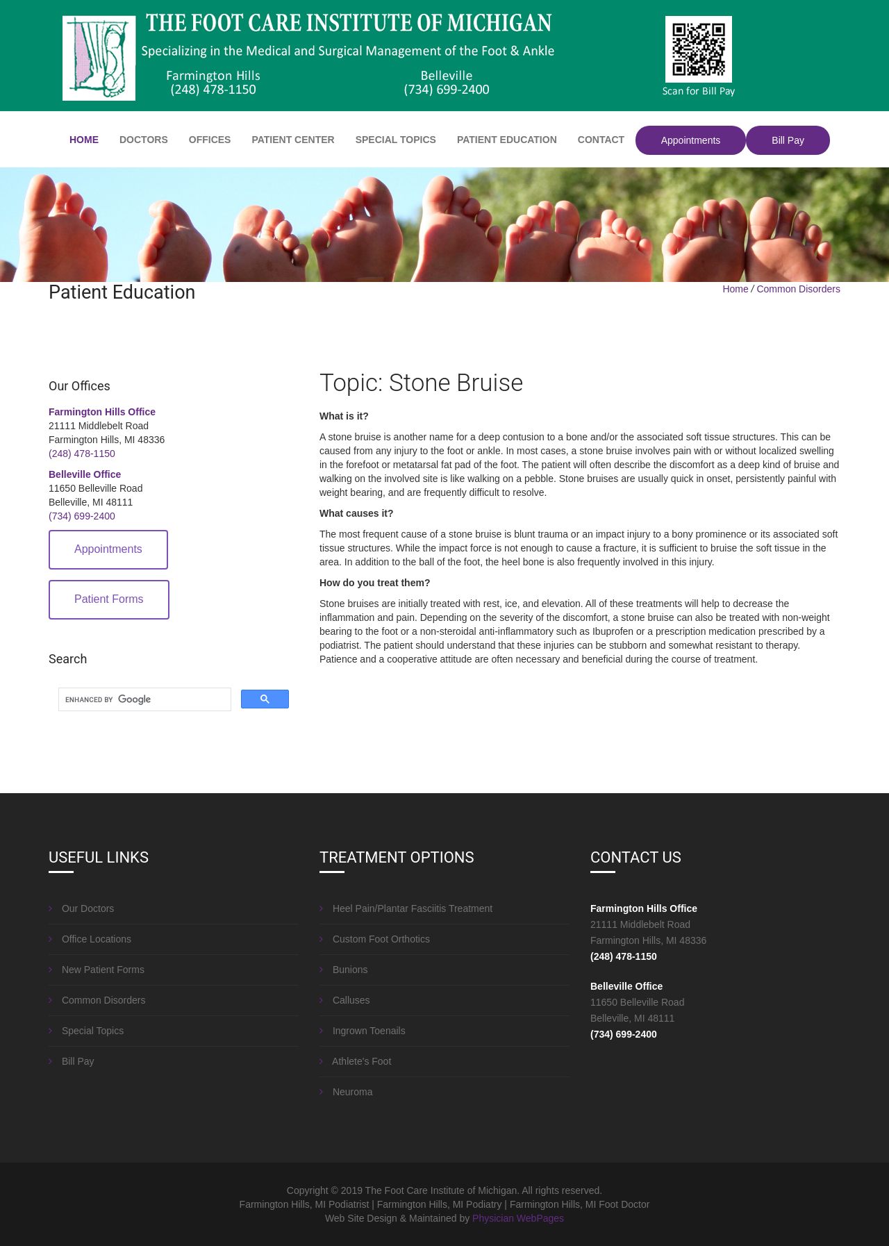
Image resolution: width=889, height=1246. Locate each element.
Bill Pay (788, 140)
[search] (143, 700)
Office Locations (90, 939)
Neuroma (345, 1091)
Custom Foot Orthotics (374, 939)
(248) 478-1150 (82, 453)
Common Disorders (798, 288)
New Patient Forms (96, 969)
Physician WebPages (518, 1218)
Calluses (344, 1000)
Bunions (343, 969)
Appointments (691, 140)
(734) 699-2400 (82, 516)
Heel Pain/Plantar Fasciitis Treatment (405, 908)
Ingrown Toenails (362, 1030)
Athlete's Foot (355, 1061)
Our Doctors (81, 908)
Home (735, 288)
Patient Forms (109, 599)
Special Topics (86, 1030)
